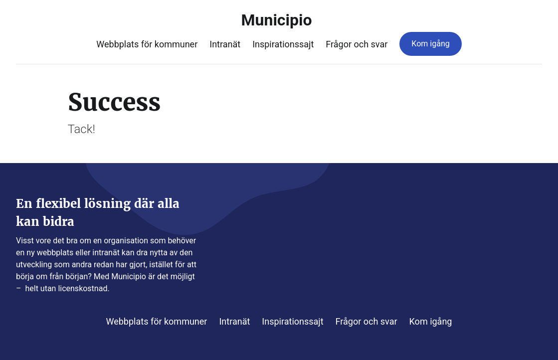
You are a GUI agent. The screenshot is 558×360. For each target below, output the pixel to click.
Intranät (224, 44)
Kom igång (430, 43)
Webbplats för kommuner (146, 44)
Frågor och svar (356, 44)
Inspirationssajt (283, 44)
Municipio (279, 20)
